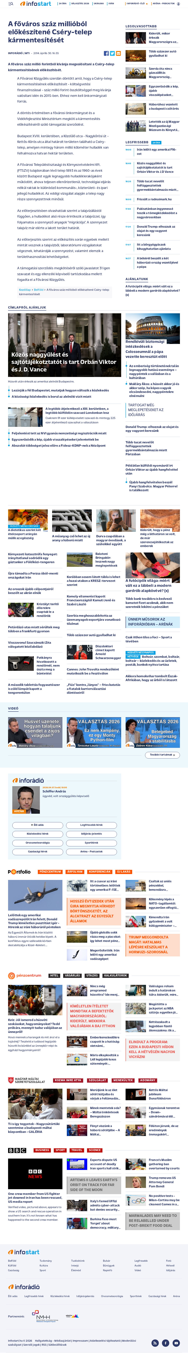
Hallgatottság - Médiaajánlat (53, 1341)
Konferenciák (100, 872)
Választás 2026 (81, 11)
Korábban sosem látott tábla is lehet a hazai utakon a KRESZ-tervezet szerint (93, 581)
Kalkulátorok (115, 976)
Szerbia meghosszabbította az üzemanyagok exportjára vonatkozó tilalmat (93, 620)
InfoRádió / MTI (19, 53)
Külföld (12, 1266)
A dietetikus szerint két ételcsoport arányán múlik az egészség (24, 534)
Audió (138, 1266)
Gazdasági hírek (157, 1296)
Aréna (176, 1296)
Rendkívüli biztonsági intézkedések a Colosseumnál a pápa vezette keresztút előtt (146, 349)
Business (42, 1150)
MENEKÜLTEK (123, 1080)
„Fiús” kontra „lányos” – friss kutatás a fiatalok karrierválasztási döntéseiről (93, 689)
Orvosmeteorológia (112, 1296)
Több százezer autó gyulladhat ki (91, 635)
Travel (76, 1150)
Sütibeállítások (57, 1345)
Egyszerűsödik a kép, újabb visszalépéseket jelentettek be (55, 440)
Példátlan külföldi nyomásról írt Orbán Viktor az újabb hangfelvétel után (152, 470)
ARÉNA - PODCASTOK (164, 11)
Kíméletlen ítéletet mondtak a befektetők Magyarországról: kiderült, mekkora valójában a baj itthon (92, 1017)
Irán (112, 11)
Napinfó (107, 1271)
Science (95, 1150)
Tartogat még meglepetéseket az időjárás (145, 410)
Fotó (168, 1261)
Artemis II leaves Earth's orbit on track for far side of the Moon (93, 1185)
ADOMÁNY (147, 1080)
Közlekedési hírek (60, 1296)
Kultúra (44, 1266)
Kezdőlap (25, 290)
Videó (138, 1271)
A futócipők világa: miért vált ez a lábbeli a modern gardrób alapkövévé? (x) (148, 586)
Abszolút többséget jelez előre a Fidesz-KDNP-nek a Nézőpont (59, 446)
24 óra (63, 11)
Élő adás (38, 825)
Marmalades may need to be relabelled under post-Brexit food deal (153, 1221)
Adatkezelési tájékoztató (105, 1341)
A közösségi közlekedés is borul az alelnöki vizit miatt (51, 397)
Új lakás (123, 872)
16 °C (175, 4)
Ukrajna (99, 11)
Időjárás (170, 1271)
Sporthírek (136, 1296)
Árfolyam (74, 872)
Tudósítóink (77, 1261)
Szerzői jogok (31, 1345)
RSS (44, 1345)
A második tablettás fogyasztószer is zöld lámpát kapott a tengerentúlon (34, 689)
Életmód (76, 1271)
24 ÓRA (156, 143)
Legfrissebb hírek (34, 1296)
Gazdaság (13, 1271)
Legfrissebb (141, 1261)
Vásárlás (72, 976)
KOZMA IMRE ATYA (68, 1080)
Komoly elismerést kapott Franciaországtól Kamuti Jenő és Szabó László (91, 601)
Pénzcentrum (50, 872)
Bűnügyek (108, 1266)
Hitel (54, 976)
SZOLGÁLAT (97, 1080)
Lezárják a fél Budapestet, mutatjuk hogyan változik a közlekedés (60, 391)
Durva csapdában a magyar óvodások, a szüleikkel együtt (111, 540)
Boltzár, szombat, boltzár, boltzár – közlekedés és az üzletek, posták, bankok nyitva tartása (153, 661)
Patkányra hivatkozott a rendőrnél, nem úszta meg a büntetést (48, 666)
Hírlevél (170, 1266)
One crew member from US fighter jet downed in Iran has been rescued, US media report (35, 1198)
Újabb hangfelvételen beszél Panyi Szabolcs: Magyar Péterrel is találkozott (153, 487)
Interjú (75, 1266)
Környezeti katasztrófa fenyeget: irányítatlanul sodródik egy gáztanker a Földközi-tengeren (33, 558)
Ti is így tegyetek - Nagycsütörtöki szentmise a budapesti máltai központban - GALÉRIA (34, 1128)
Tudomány (46, 1261)
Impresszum (80, 1341)
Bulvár (106, 1261)
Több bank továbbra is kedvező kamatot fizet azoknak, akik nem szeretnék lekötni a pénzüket (149, 603)
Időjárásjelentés (85, 1296)
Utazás (92, 976)
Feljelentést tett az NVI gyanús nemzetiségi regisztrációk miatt (59, 434)
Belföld (38, 290)
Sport (60, 1150)
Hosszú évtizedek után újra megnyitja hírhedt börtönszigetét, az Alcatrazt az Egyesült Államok (92, 912)
